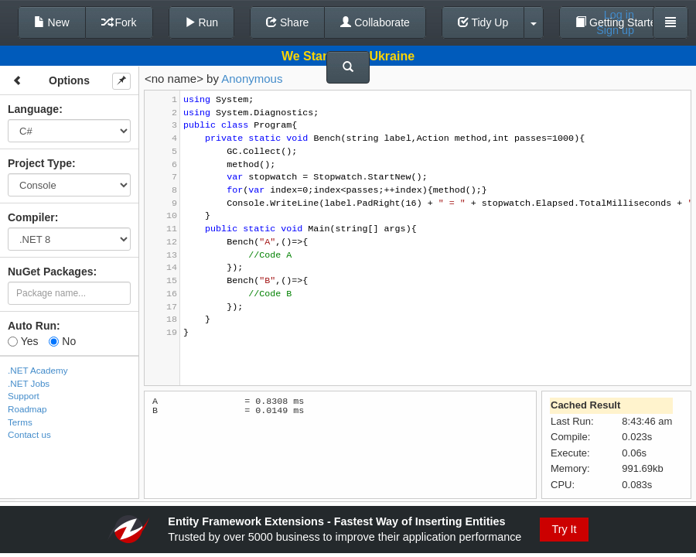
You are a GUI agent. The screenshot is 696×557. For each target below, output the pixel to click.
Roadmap (27, 409)
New (52, 22)
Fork (119, 22)
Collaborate (375, 22)
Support (23, 396)
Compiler (31, 217)
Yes (23, 341)
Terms (20, 422)
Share (287, 22)
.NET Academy (38, 370)
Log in (619, 15)
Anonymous (251, 78)
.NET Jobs (28, 383)
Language (33, 109)
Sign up (615, 30)
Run (202, 22)
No (62, 341)
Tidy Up (483, 22)
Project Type (40, 163)
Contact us (29, 434)
